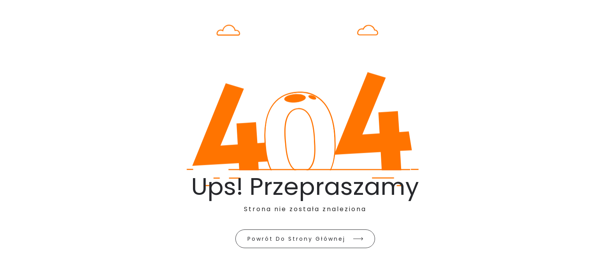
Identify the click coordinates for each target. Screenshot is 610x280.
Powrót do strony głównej (296, 239)
